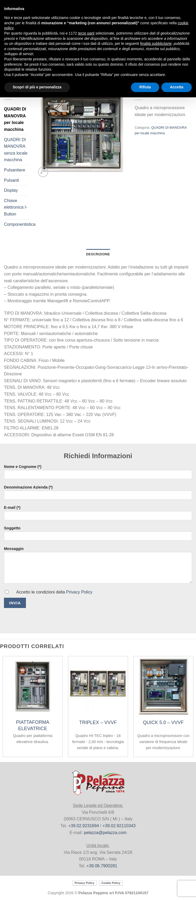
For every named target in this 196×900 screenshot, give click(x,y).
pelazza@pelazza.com (105, 832)
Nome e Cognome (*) (98, 471)
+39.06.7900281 (101, 866)
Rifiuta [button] (145, 87)
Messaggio (98, 559)
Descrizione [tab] (98, 254)
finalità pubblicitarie (156, 43)
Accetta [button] (176, 87)
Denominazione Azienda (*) (98, 492)
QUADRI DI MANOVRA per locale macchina (15, 119)
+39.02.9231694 (83, 826)
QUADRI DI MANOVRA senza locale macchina (16, 149)
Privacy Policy (79, 592)
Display (11, 190)
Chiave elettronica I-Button (15, 207)
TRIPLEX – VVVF (98, 722)
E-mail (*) (98, 512)
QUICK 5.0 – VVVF (163, 722)
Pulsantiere (14, 170)
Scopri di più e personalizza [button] (37, 87)
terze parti (86, 33)
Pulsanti (11, 180)
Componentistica (19, 224)
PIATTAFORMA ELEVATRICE (32, 725)
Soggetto (98, 532)
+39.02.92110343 (118, 826)
